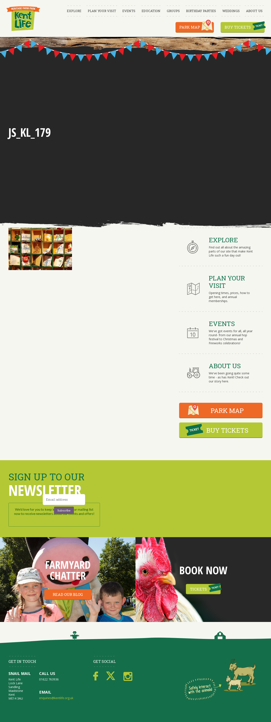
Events (128, 11)
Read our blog (68, 594)
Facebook (95, 676)
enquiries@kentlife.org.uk (56, 698)
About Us (254, 11)
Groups (173, 11)
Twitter (110, 676)
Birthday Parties (201, 11)
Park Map (189, 27)
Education (151, 11)
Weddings (231, 11)
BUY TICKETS (227, 430)
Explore (74, 11)
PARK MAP (227, 410)
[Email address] (64, 499)
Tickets (198, 589)
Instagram (127, 676)
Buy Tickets (238, 27)
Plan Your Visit (102, 11)
